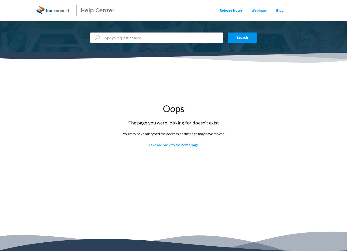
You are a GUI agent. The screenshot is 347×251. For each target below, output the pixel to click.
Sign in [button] (302, 10)
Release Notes (231, 10)
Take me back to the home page (173, 145)
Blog (280, 10)
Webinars (259, 10)
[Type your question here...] (156, 38)
